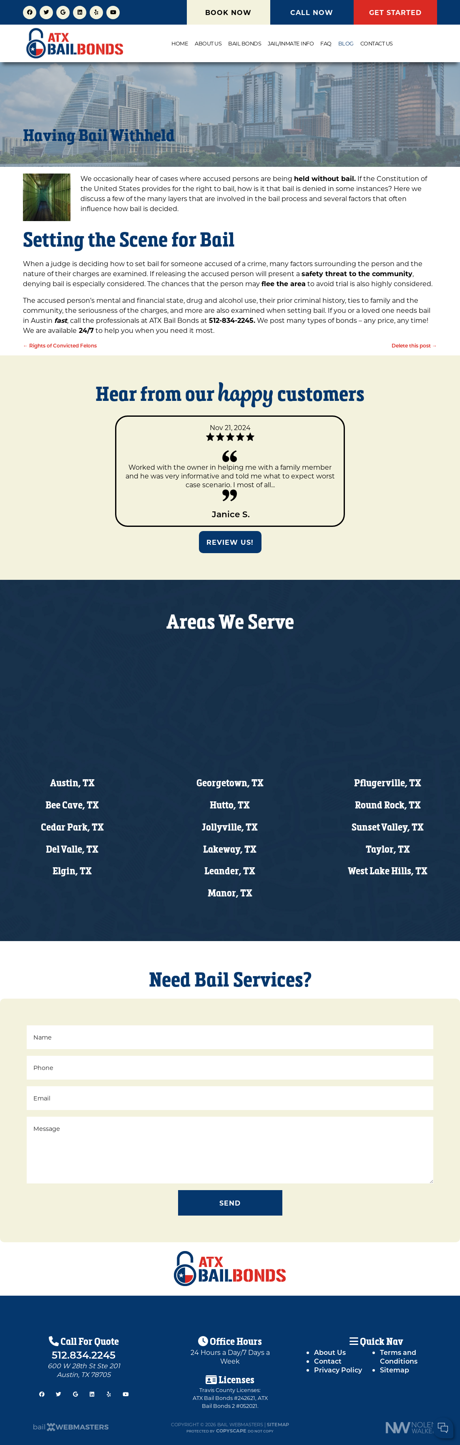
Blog (346, 43)
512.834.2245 (84, 1354)
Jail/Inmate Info (291, 43)
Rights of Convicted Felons (60, 345)
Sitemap (278, 1424)
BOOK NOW (228, 12)
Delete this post (414, 345)
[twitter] (46, 11)
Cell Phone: (344, 1403)
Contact (328, 1361)
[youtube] (113, 11)
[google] (63, 11)
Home (179, 43)
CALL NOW (311, 12)
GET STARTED (395, 12)
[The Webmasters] (71, 1429)
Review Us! (230, 542)
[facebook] (29, 11)
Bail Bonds (244, 43)
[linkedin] (79, 11)
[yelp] (96, 11)
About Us (208, 43)
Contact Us (376, 43)
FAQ (326, 43)
